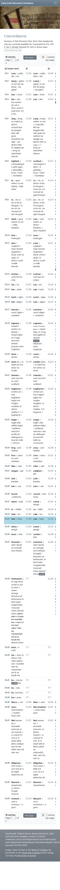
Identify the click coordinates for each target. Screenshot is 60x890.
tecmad (36, 192)
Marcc (14, 702)
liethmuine (16, 599)
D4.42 (7, 688)
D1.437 (28, 284)
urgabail (37, 246)
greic (35, 807)
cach (42, 219)
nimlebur (15, 461)
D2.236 (50, 297)
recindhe (18, 619)
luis (13, 99)
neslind (14, 450)
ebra (13, 108)
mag (15, 581)
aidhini (14, 425)
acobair (41, 326)
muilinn (16, 712)
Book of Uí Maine (40, 850)
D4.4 (7, 99)
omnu (14, 610)
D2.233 (50, 274)
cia (43, 189)
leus (13, 235)
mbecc (14, 183)
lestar (35, 254)
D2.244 (50, 509)
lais (13, 289)
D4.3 (7, 94)
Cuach (42, 260)
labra (13, 743)
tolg (13, 248)
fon (21, 364)
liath (13, 616)
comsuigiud (38, 164)
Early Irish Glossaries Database (17, 3)
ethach (19, 550)
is (14, 337)
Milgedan (37, 763)
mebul (17, 121)
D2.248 (50, 534)
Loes (35, 73)
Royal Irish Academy (31, 852)
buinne (20, 248)
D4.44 (7, 697)
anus (13, 746)
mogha (14, 403)
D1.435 (28, 243)
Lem (35, 219)
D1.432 (28, 180)
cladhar (14, 412)
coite (13, 277)
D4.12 (7, 274)
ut (12, 84)
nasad (14, 334)
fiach (20, 172)
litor (13, 455)
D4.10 (7, 235)
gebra (19, 660)
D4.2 (7, 81)
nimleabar (37, 461)
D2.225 (50, 388)
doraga (14, 593)
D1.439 (28, 297)
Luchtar (37, 274)
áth (34, 86)
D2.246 (50, 289)
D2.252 (50, 720)
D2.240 (50, 478)
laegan (14, 470)
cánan (14, 590)
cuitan (18, 765)
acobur (14, 329)
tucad (14, 584)
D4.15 (7, 297)
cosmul (16, 735)
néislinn (36, 450)
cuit (13, 768)
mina (13, 431)
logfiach (15, 161)
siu (12, 631)
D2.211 (50, 118)
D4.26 (7, 466)
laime (14, 501)
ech (21, 702)
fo (45, 559)
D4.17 (7, 309)
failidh (18, 509)
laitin (15, 167)
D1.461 (28, 542)
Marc (35, 702)
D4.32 (7, 509)
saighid (17, 147)
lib (13, 466)
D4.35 (7, 526)
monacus (15, 804)
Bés (35, 127)
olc (39, 180)
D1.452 (28, 478)
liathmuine (38, 559)
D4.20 (7, 361)
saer (20, 466)
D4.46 (7, 707)
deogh (36, 504)
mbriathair (16, 153)
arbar (39, 367)
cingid (14, 604)
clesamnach (16, 785)
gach (18, 180)
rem (13, 663)
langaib (36, 130)
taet (19, 749)
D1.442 (28, 323)
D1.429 (28, 118)
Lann (35, 243)
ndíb (38, 263)
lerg (13, 447)
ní (18, 738)
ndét (41, 141)
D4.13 (7, 284)
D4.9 (7, 219)
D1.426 (28, 81)
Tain (19, 628)
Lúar (35, 94)
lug (44, 332)
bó (40, 284)
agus (20, 167)
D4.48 (7, 763)
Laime (36, 501)
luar (13, 94)
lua (12, 697)
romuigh (40, 547)
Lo (34, 509)
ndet (19, 144)
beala (19, 604)
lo (12, 509)
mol (13, 738)
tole (18, 680)
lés (41, 76)
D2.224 (50, 361)
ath (19, 84)
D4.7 (7, 180)
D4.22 (7, 388)
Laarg (36, 81)
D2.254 (50, 798)
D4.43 (7, 692)
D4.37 (7, 542)
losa (13, 440)
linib (13, 133)
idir (12, 76)
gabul (21, 81)
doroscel (15, 340)
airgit (35, 257)
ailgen (42, 302)
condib (14, 263)
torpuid (14, 127)
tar (22, 139)
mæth (36, 222)
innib (21, 440)
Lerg (35, 447)
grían (40, 133)
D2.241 (50, 486)
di (43, 743)
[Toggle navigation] (55, 3)
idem (35, 76)
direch (14, 144)
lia (12, 680)
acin (13, 214)
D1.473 (28, 782)
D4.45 (7, 702)
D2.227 (50, 455)
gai (21, 470)
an (34, 749)
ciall (17, 133)
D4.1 (7, 73)
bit (17, 440)
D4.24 (7, 447)
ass (17, 752)
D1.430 (28, 161)
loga (35, 332)
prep (19, 697)
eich (18, 715)
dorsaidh (37, 726)
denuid (42, 571)
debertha (37, 777)
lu (12, 180)
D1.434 (28, 235)
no (12, 121)
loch (13, 550)
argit (13, 257)
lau (12, 284)
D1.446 (28, 388)
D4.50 (7, 798)
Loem (36, 354)
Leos (13, 73)
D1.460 (28, 534)
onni (13, 801)
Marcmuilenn (39, 707)
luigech (41, 394)
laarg (13, 81)
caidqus (20, 743)
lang (13, 118)
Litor (35, 455)
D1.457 (28, 514)
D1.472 (28, 763)
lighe (21, 297)
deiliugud (40, 434)
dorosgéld (38, 334)
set (22, 147)
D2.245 (50, 514)
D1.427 (28, 94)
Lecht (36, 297)
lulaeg (14, 186)
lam (18, 99)
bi (17, 746)
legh (21, 186)
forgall (14, 791)
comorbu (19, 692)
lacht (35, 230)
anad (13, 740)
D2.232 (50, 99)
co (34, 263)
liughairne (15, 415)
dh (20, 746)
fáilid (40, 509)
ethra (35, 574)
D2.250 (50, 702)
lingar (14, 419)
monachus (38, 804)
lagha (35, 397)
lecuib (14, 639)
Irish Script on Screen (26, 855)
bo (18, 284)
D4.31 (7, 501)
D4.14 (7, 289)
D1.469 (28, 702)
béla (43, 565)
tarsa (20, 581)
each (43, 702)
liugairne (37, 412)
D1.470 (28, 707)
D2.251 (50, 707)
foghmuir (15, 349)
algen (19, 312)
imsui (13, 715)
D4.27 (7, 470)
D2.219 (50, 302)
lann (13, 243)
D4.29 (7, 486)
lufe (13, 478)
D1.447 (28, 419)
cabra (13, 660)
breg (20, 118)
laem (13, 361)
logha (19, 334)
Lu (34, 180)
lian (13, 302)
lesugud (39, 186)
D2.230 (50, 578)
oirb (44, 494)
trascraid (37, 568)
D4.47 (7, 720)
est (15, 84)
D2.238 (50, 447)
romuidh (18, 547)
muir (18, 622)
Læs (35, 289)
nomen (18, 102)
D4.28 (7, 478)
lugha (13, 400)
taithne (36, 136)
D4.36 (7, 534)
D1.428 (28, 99)
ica (18, 367)
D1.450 (28, 466)
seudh (14, 434)
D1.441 (28, 309)
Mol (13, 720)
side (40, 743)
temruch (15, 729)
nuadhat (15, 406)
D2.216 (50, 235)
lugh (18, 337)
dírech (36, 141)
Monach (15, 782)
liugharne (16, 388)
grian (13, 136)
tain (13, 666)
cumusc (16, 443)
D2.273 (50, 782)
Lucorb (36, 494)
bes (20, 127)
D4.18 (7, 323)
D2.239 (50, 470)
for (21, 277)
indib (35, 440)
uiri (19, 391)
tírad (35, 370)
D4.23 (7, 419)
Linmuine (37, 542)
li (18, 616)
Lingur (36, 419)
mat (17, 625)
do (12, 105)
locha (35, 497)
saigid (35, 145)
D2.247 (50, 501)
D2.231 (50, 94)
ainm (13, 545)
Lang (35, 118)
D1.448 (28, 447)
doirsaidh (15, 726)
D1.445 (28, 375)
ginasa (14, 332)
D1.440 (28, 302)
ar (12, 337)
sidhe (18, 740)
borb (20, 94)
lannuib (14, 266)
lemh (13, 219)
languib (17, 130)
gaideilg (36, 170)
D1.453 (28, 486)
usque (36, 280)
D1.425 (28, 73)
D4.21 (7, 375)
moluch (18, 732)
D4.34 (7, 519)
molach (36, 735)
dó (43, 777)
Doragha (37, 553)
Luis (35, 99)
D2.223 (50, 354)
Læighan (37, 470)
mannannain (16, 633)
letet (13, 534)
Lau (35, 284)
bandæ (36, 481)
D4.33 (7, 514)
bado (40, 562)
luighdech (15, 397)
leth (20, 534)
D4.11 (7, 243)
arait (13, 111)
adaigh (36, 139)
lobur (42, 455)
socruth (41, 378)
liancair (15, 309)
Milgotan (15, 763)
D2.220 (50, 309)
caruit (14, 312)
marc (13, 707)
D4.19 (7, 354)
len (43, 183)
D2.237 (50, 375)
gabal (35, 84)
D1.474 (28, 798)
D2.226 (50, 419)
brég (42, 118)
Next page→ (30, 57)
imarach (15, 346)
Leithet (37, 534)
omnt (15, 587)
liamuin (15, 375)
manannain (16, 669)
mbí (41, 422)
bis (17, 277)
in (22, 108)
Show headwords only (13, 50)
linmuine (37, 556)
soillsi (20, 73)
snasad (14, 326)
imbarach (37, 343)
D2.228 (50, 466)
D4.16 (7, 302)
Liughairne (38, 388)
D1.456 (28, 509)
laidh (19, 289)
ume (19, 254)
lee (12, 619)
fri (12, 147)
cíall (35, 133)
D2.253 (50, 763)
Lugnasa (37, 323)
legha (20, 425)
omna (35, 571)
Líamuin (37, 375)
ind (22, 749)
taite (21, 346)
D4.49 (7, 782)
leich (35, 562)
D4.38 (7, 578)
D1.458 (28, 289)
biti (41, 437)
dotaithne (15, 139)
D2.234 (50, 284)
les (17, 76)
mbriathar (37, 150)
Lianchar (37, 309)
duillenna (39, 428)
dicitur (14, 124)
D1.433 (28, 219)
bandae (14, 481)
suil (19, 486)
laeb (13, 514)
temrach (37, 729)
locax (13, 172)
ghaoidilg (17, 170)
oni (34, 801)
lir (16, 636)
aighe (16, 771)
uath (21, 616)
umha (41, 254)
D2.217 (50, 243)
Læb (35, 514)
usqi (13, 280)
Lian (35, 302)
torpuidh (40, 124)
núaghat (37, 403)
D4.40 (7, 655)
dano (43, 361)
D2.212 (50, 161)
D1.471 (28, 720)
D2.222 (50, 323)
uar (18, 141)
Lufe (35, 478)
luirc (13, 486)
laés (13, 519)
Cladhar (36, 409)
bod (18, 111)
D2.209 (50, 73)
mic (40, 397)
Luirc (35, 486)
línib (42, 130)
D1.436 (28, 274)
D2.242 (50, 494)
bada (18, 602)
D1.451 (28, 470)
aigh (13, 141)
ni (40, 183)
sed (44, 431)
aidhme (36, 425)
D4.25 (7, 455)
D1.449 (28, 455)
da (22, 84)
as (12, 547)
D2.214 (50, 180)
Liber (35, 466)
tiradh (14, 370)
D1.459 (28, 501)
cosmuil (36, 738)
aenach (14, 343)
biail (21, 501)
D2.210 (50, 81)
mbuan (14, 156)
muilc (37, 710)
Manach (37, 798)
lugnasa (15, 323)
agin (35, 195)
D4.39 (7, 647)
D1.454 (28, 494)
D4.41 (7, 680)
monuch (15, 794)
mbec (13, 189)
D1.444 (28, 361)
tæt (40, 755)
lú (34, 186)
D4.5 (7, 118)
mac (13, 394)
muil (17, 768)
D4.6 (7, 161)
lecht (13, 297)
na (19, 150)
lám (41, 99)
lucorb (14, 494)
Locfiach (37, 161)
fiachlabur (17, 175)
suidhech (15, 384)
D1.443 (28, 354)
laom (13, 354)
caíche (41, 746)
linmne (15, 542)
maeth (14, 222)
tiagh (13, 422)
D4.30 (7, 494)
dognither (37, 251)
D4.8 (7, 199)
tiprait (41, 545)
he (12, 771)
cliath (13, 364)
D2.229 (50, 542)
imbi (19, 422)
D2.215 (50, 219)
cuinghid (37, 565)
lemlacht (15, 227)
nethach (41, 550)
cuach (20, 260)
